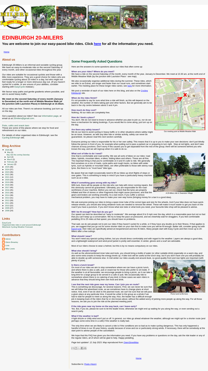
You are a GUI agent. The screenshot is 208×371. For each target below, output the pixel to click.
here (97, 44)
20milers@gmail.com (23, 118)
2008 (7, 210)
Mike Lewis (10, 249)
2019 (7, 182)
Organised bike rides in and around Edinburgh (21, 225)
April (9, 157)
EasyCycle (76, 229)
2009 (7, 208)
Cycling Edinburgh (11, 137)
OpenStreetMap (131, 342)
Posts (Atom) (90, 364)
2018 (7, 185)
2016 (7, 190)
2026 (7, 150)
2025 (7, 167)
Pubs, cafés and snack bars (15, 125)
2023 (7, 172)
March (10, 159)
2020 (7, 180)
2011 (7, 203)
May (9, 152)
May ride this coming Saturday (18, 155)
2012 (7, 200)
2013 (7, 198)
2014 (7, 195)
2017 (7, 187)
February (11, 162)
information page (50, 116)
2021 (7, 177)
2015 (7, 192)
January (10, 164)
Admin (8, 239)
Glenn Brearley (11, 242)
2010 (7, 205)
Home (6, 52)
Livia (7, 245)
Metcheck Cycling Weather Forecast (17, 227)
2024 (7, 169)
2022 (7, 174)
